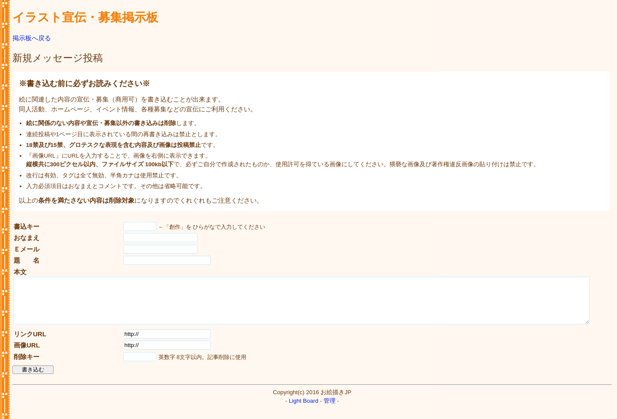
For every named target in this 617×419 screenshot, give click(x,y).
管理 (329, 410)
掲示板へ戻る (31, 38)
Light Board (303, 410)
